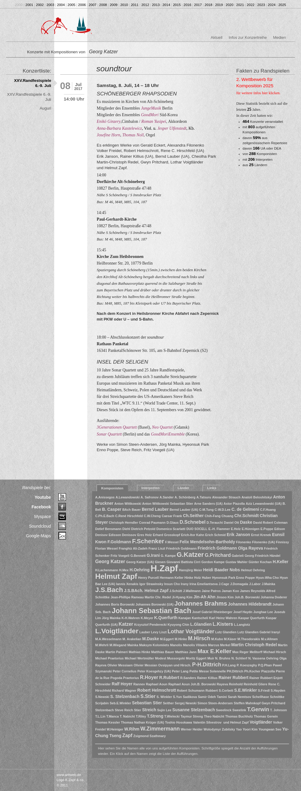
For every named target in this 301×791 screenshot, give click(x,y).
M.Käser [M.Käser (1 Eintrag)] (230, 639)
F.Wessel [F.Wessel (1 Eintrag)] (172, 542)
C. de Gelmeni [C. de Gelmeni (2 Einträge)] (245, 509)
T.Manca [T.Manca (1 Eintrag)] (112, 716)
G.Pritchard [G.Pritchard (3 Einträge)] (218, 555)
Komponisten (112, 488)
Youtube (43, 497)
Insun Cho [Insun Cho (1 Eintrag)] (172, 584)
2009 (114, 5)
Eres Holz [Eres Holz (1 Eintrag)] (144, 535)
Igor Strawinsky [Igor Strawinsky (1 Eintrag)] (151, 584)
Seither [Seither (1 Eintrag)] (168, 703)
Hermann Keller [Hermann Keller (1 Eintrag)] (172, 577)
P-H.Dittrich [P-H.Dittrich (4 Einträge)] (206, 665)
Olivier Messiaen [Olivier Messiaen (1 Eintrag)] (120, 665)
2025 (282, 5)
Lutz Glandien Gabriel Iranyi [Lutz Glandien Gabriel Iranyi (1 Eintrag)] (258, 632)
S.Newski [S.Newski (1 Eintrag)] (102, 697)
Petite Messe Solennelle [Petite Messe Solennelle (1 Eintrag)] (207, 671)
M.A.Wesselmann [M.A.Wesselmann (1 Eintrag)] (108, 639)
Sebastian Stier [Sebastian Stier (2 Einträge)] (147, 703)
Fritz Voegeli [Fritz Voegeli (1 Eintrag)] (119, 555)
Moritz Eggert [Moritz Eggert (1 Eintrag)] (196, 658)
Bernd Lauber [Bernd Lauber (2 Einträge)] (155, 509)
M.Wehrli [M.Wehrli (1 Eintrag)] (101, 645)
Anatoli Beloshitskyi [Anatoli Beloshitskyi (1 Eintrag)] (256, 497)
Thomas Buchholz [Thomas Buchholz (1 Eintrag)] (239, 716)
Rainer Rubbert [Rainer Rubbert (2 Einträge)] (233, 677)
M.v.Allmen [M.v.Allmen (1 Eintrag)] (269, 639)
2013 (156, 5)
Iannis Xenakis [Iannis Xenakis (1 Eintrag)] (127, 584)
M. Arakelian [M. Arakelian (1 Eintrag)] (132, 639)
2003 (50, 5)
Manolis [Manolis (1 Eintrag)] (176, 645)
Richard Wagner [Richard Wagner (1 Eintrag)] (124, 690)
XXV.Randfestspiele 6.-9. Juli (32, 83)
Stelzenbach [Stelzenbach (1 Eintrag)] (104, 710)
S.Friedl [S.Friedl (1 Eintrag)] (264, 690)
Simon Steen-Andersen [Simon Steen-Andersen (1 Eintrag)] (215, 703)
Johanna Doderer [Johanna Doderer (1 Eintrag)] (274, 597)
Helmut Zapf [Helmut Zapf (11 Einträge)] (116, 576)
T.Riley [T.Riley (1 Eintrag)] (141, 716)
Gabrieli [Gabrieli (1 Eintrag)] (238, 555)
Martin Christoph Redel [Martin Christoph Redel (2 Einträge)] (254, 645)
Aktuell (216, 37)
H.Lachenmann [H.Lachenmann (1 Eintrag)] (106, 570)
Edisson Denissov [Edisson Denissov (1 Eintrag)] (122, 535)
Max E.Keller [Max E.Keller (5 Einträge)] (214, 651)
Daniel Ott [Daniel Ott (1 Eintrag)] (231, 522)
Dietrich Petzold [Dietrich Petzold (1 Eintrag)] (143, 529)
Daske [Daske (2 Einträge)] (246, 522)
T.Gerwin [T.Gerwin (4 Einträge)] (258, 709)
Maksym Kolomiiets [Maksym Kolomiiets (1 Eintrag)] (154, 645)
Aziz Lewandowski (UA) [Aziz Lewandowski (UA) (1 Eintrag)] (263, 503)
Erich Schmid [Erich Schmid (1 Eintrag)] (215, 535)
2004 (61, 5)
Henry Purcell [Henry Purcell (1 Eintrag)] (148, 577)
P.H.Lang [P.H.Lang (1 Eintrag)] (229, 665)
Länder (183, 488)
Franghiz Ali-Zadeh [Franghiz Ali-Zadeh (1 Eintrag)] (133, 548)
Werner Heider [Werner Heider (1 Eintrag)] (192, 729)
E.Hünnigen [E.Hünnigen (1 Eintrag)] (250, 529)
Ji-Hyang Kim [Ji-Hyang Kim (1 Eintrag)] (182, 597)
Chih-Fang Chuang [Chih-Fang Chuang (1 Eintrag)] (219, 516)
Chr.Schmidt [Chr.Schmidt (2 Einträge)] (246, 515)
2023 (261, 5)
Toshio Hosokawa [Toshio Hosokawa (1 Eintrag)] (178, 722)
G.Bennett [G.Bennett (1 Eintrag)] (138, 555)
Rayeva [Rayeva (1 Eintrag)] (222, 684)
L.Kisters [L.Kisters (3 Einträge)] (223, 624)
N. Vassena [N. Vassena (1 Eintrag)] (256, 658)
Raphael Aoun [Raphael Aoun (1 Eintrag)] (156, 684)
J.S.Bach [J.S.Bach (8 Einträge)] (109, 590)
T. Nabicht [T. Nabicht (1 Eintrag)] (127, 716)
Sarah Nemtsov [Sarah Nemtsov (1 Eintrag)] (239, 697)
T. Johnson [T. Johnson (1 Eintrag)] (278, 710)
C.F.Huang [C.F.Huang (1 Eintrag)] (268, 509)
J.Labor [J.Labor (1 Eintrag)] (255, 584)
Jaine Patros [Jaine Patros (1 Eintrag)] (211, 591)
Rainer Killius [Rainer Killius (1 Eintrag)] (207, 678)
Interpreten (150, 488)
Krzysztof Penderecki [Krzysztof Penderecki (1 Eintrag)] (150, 624)
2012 (145, 5)
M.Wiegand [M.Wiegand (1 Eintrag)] (118, 645)
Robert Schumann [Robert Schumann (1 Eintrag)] (191, 690)
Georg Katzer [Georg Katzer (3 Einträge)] (110, 561)
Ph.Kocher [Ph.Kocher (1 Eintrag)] (252, 671)
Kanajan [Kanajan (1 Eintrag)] (184, 618)
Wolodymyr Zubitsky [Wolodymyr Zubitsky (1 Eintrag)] (219, 729)
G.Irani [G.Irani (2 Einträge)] (153, 555)
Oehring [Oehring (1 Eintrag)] (272, 658)
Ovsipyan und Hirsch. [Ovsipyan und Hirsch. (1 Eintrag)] (174, 665)
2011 (135, 5)
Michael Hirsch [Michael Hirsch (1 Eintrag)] (274, 652)
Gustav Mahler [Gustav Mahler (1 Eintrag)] (236, 562)
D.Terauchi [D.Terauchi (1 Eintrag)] (214, 522)
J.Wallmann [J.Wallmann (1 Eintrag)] (192, 591)
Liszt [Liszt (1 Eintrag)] (162, 632)
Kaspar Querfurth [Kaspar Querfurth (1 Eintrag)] (251, 618)
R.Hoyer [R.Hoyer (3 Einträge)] (149, 677)
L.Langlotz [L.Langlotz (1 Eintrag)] (242, 624)
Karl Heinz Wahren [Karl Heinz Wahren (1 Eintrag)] (223, 618)
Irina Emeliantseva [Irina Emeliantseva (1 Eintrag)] (204, 584)
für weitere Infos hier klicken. (258, 93)
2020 (230, 5)
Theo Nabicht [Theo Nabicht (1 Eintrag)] (214, 716)
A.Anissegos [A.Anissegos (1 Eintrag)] (105, 497)
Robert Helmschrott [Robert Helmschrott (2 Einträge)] (156, 690)
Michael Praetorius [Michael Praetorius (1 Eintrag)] (109, 658)
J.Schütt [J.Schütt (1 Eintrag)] (175, 591)
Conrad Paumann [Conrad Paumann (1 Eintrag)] (152, 522)
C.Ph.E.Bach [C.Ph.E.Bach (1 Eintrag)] (104, 516)
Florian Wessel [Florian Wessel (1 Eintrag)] (106, 548)
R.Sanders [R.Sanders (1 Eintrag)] (188, 678)
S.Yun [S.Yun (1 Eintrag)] (177, 697)
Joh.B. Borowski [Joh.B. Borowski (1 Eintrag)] (247, 597)
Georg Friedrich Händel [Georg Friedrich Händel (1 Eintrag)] (262, 555)
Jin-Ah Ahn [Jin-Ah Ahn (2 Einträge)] (205, 597)
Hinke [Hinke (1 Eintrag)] (189, 577)
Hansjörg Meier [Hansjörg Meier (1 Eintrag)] (190, 570)
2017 (198, 5)
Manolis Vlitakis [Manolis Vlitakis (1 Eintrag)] (195, 645)
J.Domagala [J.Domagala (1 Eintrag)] (239, 584)
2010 (124, 5)
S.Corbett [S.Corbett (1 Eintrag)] (226, 690)
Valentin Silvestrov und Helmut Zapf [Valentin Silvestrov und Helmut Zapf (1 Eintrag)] (221, 722)
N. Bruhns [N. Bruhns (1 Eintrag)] (223, 658)
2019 (219, 5)
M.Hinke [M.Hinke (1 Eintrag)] (181, 639)
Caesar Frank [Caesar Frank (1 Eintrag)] (172, 516)
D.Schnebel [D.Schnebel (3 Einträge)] (193, 522)
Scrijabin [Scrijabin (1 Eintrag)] (102, 703)
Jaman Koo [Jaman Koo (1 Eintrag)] (230, 591)
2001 (29, 5)
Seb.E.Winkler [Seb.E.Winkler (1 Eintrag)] (120, 703)
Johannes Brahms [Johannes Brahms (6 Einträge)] (201, 603)
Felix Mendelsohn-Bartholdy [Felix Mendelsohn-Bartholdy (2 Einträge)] (207, 542)
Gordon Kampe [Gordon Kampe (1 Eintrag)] (213, 562)
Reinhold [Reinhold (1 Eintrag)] (236, 684)
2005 (72, 5)
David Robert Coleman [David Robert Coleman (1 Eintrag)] (270, 522)
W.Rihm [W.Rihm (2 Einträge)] (131, 729)
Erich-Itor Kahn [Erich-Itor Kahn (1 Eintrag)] (192, 535)
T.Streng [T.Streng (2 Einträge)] (155, 716)
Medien (279, 37)
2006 (82, 5)
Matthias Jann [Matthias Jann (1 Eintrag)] (186, 652)
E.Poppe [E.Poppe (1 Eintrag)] (266, 529)
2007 (93, 5)
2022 (251, 5)
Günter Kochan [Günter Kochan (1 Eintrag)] (260, 562)
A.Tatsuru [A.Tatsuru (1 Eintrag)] (204, 497)
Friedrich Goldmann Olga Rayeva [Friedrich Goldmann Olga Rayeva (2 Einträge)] (230, 548)
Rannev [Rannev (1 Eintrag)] (139, 684)
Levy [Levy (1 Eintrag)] (154, 632)
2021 (240, 5)
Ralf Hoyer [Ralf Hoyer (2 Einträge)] (122, 684)
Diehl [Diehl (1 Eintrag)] (126, 529)
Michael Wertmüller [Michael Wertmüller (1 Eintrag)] (139, 658)
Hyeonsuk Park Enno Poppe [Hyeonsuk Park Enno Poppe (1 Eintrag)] (233, 577)
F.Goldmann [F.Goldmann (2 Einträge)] (119, 542)
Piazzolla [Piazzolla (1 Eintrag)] (268, 671)
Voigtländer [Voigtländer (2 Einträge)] (261, 722)
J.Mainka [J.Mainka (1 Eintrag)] (268, 584)
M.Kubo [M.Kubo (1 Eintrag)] (217, 639)
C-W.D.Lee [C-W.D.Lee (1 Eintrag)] (223, 509)
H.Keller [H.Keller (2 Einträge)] (280, 562)
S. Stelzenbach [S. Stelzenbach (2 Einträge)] (124, 696)
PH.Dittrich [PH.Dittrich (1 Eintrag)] (235, 671)
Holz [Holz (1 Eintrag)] (197, 577)
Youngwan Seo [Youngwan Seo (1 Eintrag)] (270, 729)
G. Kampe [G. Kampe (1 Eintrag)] (168, 555)
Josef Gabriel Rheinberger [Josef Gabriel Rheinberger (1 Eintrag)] (212, 612)
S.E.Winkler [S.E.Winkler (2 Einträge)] (245, 690)
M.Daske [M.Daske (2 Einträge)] (150, 639)
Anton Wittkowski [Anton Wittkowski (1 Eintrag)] (127, 503)
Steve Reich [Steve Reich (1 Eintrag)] (124, 710)
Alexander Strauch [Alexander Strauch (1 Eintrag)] (226, 497)
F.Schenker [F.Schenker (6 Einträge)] (148, 541)
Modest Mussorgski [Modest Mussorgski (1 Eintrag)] (170, 658)
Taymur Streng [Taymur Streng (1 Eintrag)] (192, 716)
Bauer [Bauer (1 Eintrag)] (136, 509)
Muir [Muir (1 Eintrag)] (210, 658)
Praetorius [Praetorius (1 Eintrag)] (131, 678)
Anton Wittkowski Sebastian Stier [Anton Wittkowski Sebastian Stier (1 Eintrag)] (167, 503)
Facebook (41, 506)
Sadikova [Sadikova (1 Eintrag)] (190, 697)
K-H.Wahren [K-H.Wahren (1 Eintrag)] (131, 618)
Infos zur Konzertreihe (248, 37)
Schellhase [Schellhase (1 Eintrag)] (260, 697)
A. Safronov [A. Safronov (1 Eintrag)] (150, 497)
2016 (187, 5)
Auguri (45, 108)
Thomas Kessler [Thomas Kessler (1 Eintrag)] (107, 722)
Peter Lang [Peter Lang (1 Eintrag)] (180, 671)
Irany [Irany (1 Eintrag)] (184, 584)
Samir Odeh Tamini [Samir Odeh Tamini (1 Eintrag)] (212, 697)
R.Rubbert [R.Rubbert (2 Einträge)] (169, 677)
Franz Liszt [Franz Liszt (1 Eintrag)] (156, 548)
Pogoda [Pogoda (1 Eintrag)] (116, 678)
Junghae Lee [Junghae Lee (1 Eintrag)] (263, 612)
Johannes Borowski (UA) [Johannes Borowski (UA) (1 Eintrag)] (154, 604)
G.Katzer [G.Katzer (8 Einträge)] (190, 554)
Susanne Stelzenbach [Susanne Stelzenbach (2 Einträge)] (193, 710)
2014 (166, 5)
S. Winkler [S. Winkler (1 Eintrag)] (164, 697)
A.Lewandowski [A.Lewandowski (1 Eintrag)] (128, 497)
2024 (272, 5)
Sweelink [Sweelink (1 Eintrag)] (239, 710)
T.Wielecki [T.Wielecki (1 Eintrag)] (172, 716)
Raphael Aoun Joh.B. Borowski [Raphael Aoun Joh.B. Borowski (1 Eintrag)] (192, 684)
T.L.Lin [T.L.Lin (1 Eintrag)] (100, 716)
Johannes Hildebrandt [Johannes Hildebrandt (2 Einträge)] (250, 604)
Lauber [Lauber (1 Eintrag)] (144, 632)
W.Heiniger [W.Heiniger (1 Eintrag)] (115, 729)
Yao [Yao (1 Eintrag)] (239, 729)
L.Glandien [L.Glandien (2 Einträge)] (201, 624)
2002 (40, 5)
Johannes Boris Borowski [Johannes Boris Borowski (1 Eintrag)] (115, 604)
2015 (177, 5)
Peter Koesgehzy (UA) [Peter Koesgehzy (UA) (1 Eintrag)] (154, 671)
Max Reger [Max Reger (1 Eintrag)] (240, 652)
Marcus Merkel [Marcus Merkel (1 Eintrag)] (219, 645)
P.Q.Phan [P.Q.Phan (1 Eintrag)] (265, 665)
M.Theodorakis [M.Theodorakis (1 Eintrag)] (248, 639)
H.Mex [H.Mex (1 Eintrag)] (124, 570)
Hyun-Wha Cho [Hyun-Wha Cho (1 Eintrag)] (267, 577)
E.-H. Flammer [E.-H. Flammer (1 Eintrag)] (219, 529)
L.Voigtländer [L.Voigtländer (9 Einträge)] (116, 631)
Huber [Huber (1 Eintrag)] (206, 577)
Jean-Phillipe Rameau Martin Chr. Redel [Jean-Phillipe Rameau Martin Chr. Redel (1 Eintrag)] (140, 597)
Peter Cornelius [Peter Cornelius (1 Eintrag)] (125, 671)
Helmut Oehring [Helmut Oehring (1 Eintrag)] (253, 570)
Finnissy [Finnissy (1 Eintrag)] (282, 542)
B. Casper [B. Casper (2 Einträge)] (111, 509)
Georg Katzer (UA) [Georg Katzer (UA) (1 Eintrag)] (140, 562)
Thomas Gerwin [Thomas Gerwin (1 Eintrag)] (266, 716)
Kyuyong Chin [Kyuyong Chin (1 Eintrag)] (178, 624)
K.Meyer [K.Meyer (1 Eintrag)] (147, 618)
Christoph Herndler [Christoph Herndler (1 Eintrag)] (123, 522)
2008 (103, 5)
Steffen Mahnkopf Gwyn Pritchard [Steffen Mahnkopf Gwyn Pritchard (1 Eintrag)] (259, 703)
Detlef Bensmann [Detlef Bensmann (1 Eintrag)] (108, 529)
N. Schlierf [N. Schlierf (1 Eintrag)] (239, 658)
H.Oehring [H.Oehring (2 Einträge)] (139, 570)
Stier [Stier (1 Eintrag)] (137, 710)
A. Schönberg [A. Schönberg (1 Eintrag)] (185, 497)
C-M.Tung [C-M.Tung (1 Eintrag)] (206, 509)
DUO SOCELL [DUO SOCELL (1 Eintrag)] (196, 529)
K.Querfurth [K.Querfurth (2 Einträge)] (165, 618)
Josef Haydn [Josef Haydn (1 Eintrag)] (242, 612)
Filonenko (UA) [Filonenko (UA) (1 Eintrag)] (263, 542)
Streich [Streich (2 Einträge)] (149, 710)
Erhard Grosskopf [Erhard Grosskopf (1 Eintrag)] (166, 535)
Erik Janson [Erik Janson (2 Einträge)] (238, 534)
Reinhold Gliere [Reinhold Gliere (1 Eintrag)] (255, 684)
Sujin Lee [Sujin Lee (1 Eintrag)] (164, 710)
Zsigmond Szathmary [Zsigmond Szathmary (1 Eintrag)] (149, 736)
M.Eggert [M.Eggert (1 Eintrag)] (167, 639)
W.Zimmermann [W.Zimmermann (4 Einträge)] (160, 729)
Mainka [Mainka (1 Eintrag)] (132, 645)
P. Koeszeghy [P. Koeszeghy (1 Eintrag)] (247, 665)
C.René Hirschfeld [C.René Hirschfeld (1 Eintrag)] (129, 516)
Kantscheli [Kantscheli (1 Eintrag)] (200, 618)
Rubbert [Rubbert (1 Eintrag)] (212, 690)
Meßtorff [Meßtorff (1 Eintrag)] (256, 652)
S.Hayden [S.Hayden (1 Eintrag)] (278, 690)
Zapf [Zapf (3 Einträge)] (127, 735)
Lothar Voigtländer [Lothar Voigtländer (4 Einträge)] (191, 631)
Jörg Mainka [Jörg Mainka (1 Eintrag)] (111, 618)
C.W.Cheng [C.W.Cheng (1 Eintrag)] (152, 516)
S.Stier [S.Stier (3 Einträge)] (148, 696)
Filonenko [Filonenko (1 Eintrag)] (243, 542)
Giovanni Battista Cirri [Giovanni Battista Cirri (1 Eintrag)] (183, 562)
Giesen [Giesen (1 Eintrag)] (160, 562)
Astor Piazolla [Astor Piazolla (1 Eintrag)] (234, 503)
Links (211, 488)
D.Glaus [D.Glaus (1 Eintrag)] (172, 522)
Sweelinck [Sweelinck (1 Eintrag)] (223, 710)
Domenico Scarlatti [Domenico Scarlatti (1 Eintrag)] (170, 529)
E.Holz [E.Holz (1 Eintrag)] (236, 529)
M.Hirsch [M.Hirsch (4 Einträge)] (199, 638)
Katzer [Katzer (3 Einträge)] (126, 624)
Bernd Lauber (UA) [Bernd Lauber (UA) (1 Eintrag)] (184, 509)
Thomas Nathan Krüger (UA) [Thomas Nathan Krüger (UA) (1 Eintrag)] (142, 722)
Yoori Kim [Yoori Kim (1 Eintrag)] (250, 729)
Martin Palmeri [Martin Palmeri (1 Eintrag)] (117, 652)
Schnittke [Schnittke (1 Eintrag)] (277, 697)
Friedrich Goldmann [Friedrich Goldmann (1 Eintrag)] (181, 548)
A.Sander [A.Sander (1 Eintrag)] (167, 497)
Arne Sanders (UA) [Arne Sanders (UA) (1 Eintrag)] (208, 503)
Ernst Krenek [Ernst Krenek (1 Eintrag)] (261, 535)
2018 (209, 5)
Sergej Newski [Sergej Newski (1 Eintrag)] (186, 703)
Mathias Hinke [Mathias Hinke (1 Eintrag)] (139, 652)
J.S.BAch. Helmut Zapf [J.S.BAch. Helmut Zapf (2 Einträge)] (146, 590)
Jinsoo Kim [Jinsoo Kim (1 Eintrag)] (225, 597)
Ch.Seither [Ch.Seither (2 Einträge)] (193, 515)
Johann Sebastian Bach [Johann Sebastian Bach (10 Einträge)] (151, 611)
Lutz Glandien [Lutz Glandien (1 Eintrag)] (225, 632)
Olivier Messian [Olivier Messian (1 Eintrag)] (145, 665)
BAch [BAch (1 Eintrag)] (126, 509)
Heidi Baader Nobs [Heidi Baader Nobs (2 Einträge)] (221, 570)
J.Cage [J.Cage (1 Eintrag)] (224, 584)
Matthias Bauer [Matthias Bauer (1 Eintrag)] (162, 652)
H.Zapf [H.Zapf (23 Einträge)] (164, 568)
